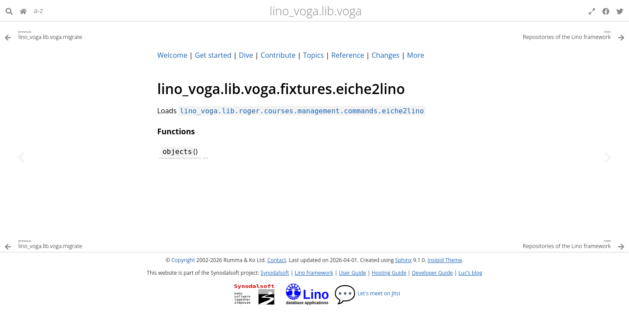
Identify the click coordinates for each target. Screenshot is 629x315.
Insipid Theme (445, 260)
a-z (38, 10)
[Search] (9, 10)
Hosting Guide (389, 272)
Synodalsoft (274, 272)
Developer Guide (432, 272)
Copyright (183, 260)
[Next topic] (608, 158)
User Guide (352, 272)
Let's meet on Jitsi (367, 293)
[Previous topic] (21, 158)
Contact (276, 260)
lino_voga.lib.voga (316, 11)
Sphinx (403, 260)
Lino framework (314, 272)
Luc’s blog (470, 272)
